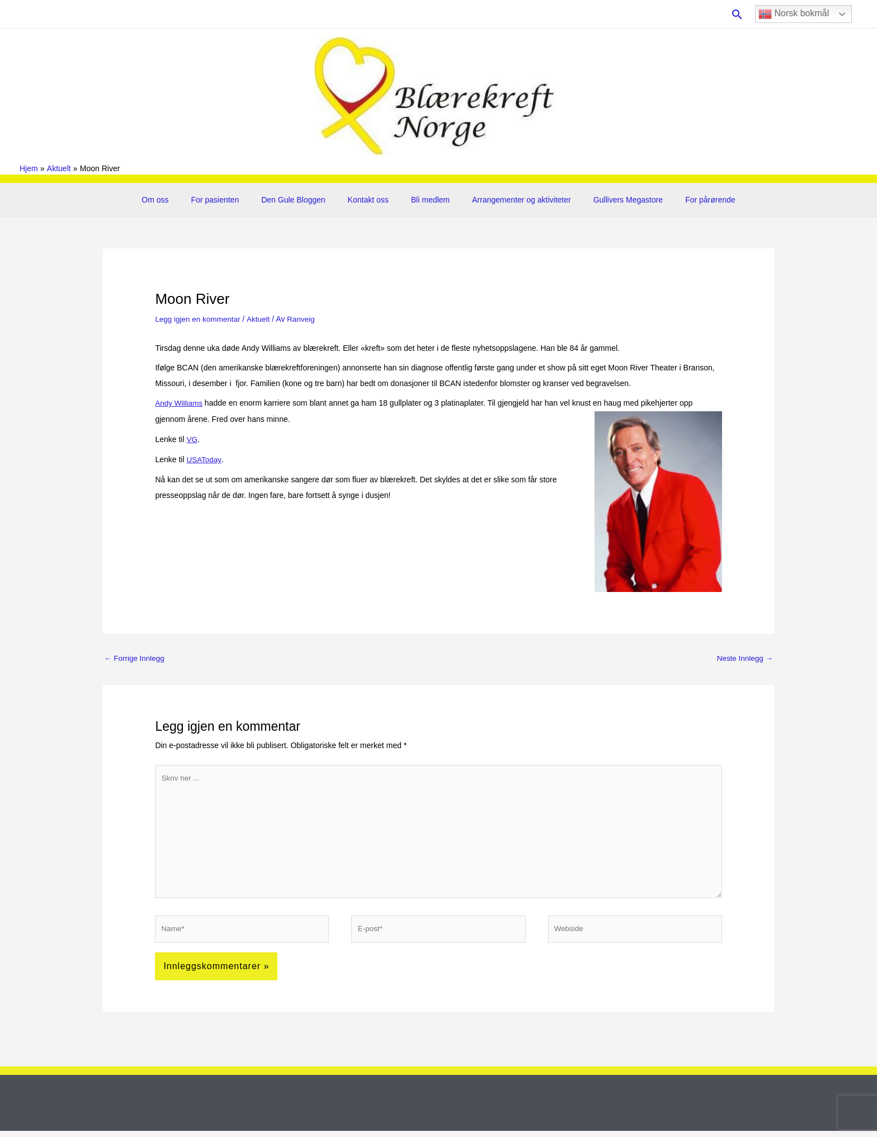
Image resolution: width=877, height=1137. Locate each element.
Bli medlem (427, 199)
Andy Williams (179, 402)
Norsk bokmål (793, 14)
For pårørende (686, 199)
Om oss (178, 199)
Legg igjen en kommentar (199, 318)
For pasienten (232, 199)
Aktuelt (261, 318)
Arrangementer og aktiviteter (511, 199)
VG (191, 438)
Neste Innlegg (744, 658)
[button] (737, 14)
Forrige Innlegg (135, 658)
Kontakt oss (371, 199)
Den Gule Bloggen (303, 199)
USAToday (204, 457)
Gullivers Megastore (612, 199)
